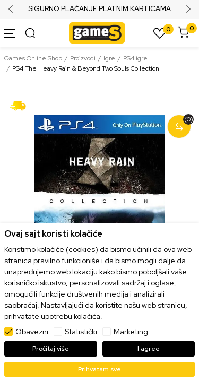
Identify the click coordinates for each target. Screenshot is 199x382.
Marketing (131, 331)
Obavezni (31, 331)
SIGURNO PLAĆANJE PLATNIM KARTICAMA (99, 9)
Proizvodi (83, 58)
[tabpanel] (99, 197)
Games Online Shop (33, 58)
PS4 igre (135, 58)
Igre (109, 58)
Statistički (81, 331)
